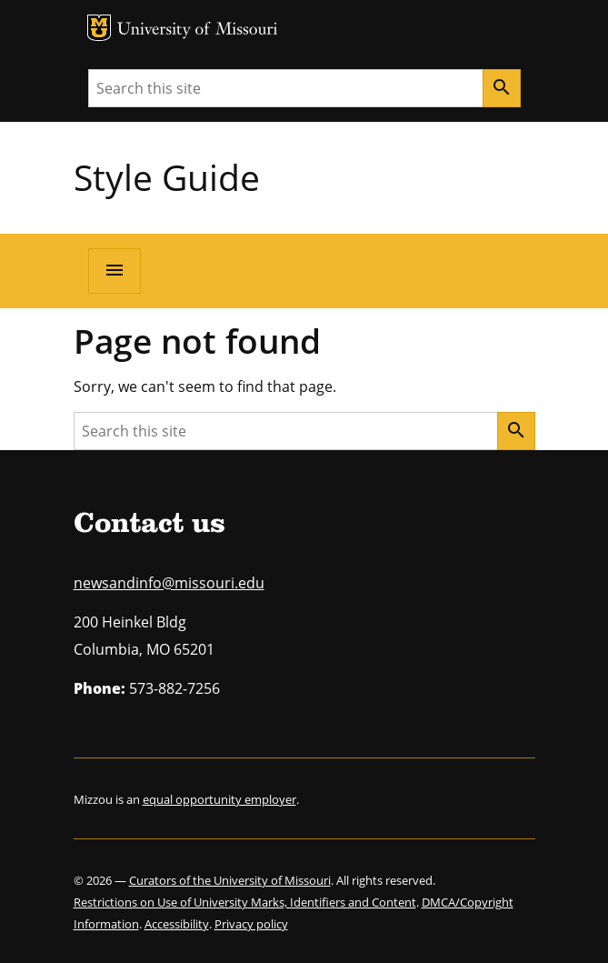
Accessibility (177, 924)
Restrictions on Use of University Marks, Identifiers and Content (245, 902)
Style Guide (167, 177)
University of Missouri (197, 30)
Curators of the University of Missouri (230, 880)
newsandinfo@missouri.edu (169, 583)
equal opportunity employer (219, 799)
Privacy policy (251, 924)
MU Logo (99, 28)
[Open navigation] (114, 271)
